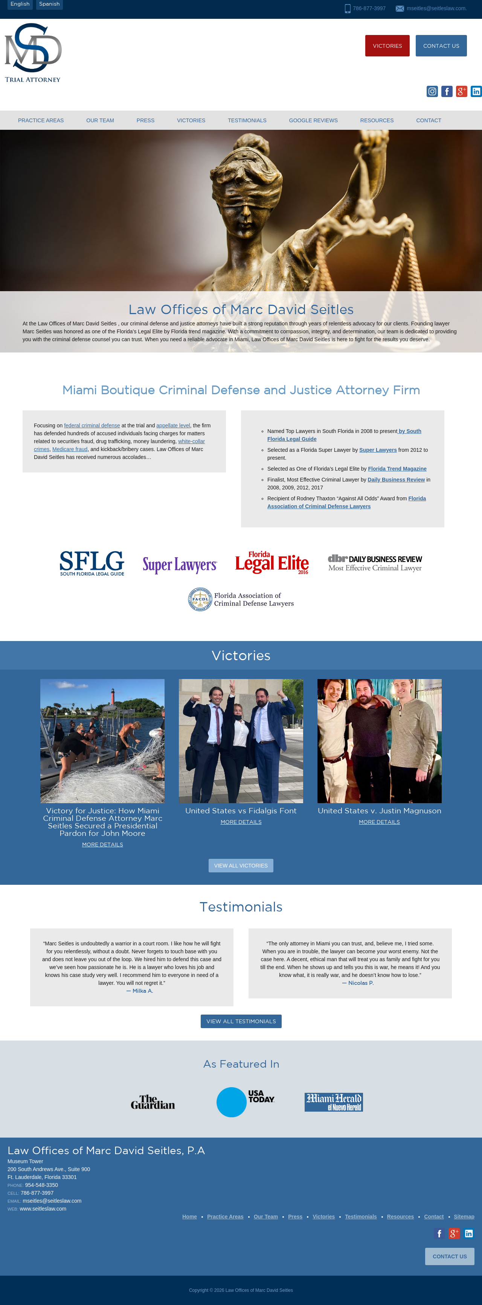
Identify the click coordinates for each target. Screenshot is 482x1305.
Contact (428, 120)
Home (189, 1217)
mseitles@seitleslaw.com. (437, 8)
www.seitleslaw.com (43, 1209)
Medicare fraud (69, 449)
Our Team (100, 120)
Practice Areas (41, 120)
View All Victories (241, 866)
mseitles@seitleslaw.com (52, 1201)
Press (145, 120)
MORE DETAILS (102, 845)
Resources (377, 120)
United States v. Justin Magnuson (379, 810)
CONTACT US (441, 46)
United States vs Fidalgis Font (241, 810)
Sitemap (464, 1217)
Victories (387, 46)
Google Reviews (313, 120)
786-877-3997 (369, 8)
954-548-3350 (41, 1185)
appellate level (173, 425)
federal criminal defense (92, 425)
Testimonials (247, 120)
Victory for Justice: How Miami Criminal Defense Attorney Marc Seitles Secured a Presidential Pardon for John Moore (102, 821)
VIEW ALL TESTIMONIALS (241, 1021)
